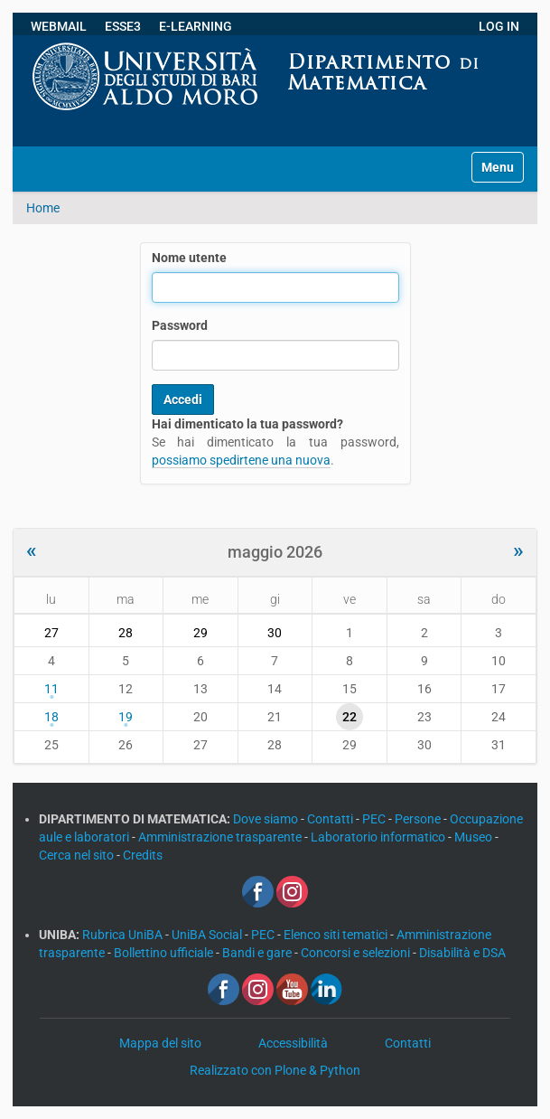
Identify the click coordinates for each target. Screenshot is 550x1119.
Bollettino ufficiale (165, 952)
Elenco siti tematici (337, 934)
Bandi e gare (258, 952)
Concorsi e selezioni (357, 952)
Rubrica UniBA (123, 934)
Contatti (331, 819)
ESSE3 (123, 26)
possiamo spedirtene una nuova (241, 460)
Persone (419, 819)
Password (180, 325)
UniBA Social (207, 934)
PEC (375, 819)
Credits (143, 855)
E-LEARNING (195, 26)
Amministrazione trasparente (221, 837)
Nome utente (189, 257)
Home (43, 208)
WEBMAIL (59, 26)
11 (51, 689)
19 (125, 717)
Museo (474, 837)
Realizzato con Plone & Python (275, 1070)
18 (51, 717)
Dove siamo (267, 819)
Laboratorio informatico (379, 837)
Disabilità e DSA (462, 952)
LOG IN (499, 26)
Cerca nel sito (78, 855)
